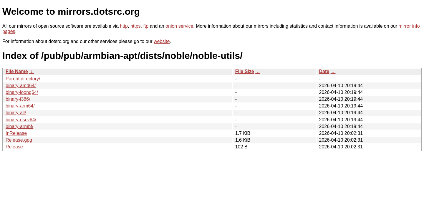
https (135, 26)
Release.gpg (19, 140)
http (124, 26)
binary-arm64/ (20, 105)
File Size (244, 71)
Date (324, 71)
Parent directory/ (23, 78)
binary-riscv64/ (21, 119)
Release (14, 146)
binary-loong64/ (22, 92)
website (162, 41)
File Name (17, 71)
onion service (179, 26)
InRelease (16, 133)
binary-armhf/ (19, 126)
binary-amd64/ (21, 85)
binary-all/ (16, 112)
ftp (145, 26)
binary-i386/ (18, 99)
